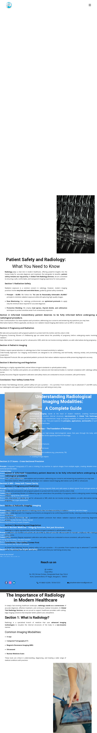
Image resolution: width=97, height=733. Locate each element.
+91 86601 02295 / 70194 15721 (48, 583)
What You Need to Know (36, 266)
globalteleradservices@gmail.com (79, 583)
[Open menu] (90, 5)
